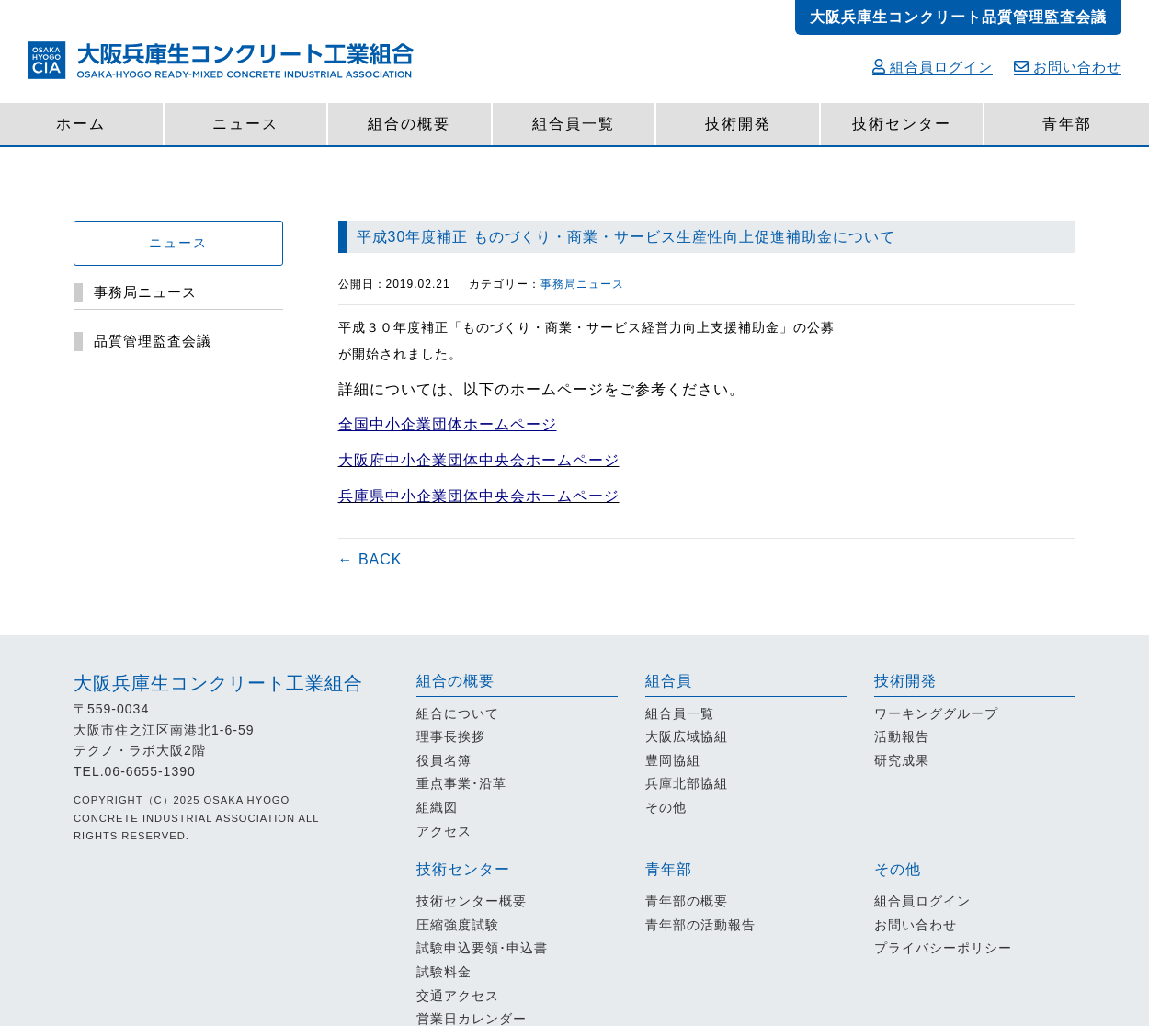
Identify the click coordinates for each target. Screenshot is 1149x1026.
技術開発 (738, 123)
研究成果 (901, 760)
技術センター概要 (471, 901)
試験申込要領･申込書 (482, 947)
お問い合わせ (1067, 66)
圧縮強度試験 (457, 925)
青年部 (1067, 123)
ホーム (81, 123)
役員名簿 (444, 760)
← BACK (370, 559)
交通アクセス (457, 995)
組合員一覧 (573, 123)
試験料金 (444, 971)
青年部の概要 (686, 901)
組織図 (437, 807)
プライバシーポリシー (943, 947)
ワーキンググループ (936, 713)
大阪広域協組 (686, 736)
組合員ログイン (932, 66)
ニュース (245, 123)
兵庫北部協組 (686, 783)
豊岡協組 (672, 760)
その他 (666, 807)
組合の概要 (409, 123)
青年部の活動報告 (700, 925)
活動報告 (901, 736)
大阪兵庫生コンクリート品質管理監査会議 (958, 17)
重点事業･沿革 (461, 783)
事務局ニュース (582, 284)
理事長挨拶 (450, 736)
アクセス (444, 831)
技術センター (901, 123)
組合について (457, 713)
